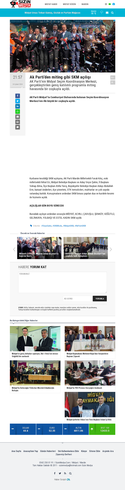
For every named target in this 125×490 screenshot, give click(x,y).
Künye (84, 451)
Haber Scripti (60, 479)
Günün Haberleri (48, 451)
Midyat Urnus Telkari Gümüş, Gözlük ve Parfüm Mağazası (53, 12)
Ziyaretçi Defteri (64, 454)
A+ (112, 77)
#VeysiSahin (46, 226)
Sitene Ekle (94, 451)
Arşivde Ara (108, 451)
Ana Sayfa (16, 451)
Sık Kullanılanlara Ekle (68, 451)
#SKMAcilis (57, 226)
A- (112, 82)
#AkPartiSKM (80, 226)
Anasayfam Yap (30, 451)
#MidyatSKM (68, 226)
